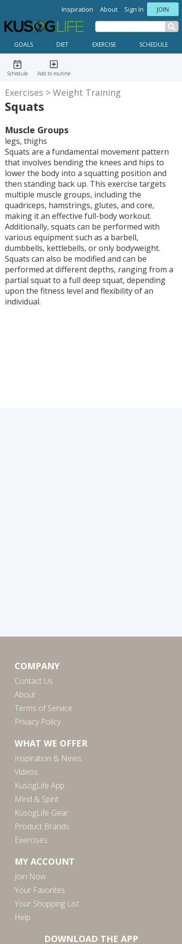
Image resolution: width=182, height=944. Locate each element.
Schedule (153, 44)
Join (163, 9)
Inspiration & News (48, 758)
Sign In (134, 9)
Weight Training (87, 92)
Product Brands (42, 826)
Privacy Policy (38, 721)
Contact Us (34, 681)
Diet (62, 44)
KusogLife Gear (41, 812)
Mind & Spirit (37, 799)
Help (23, 917)
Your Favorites (40, 890)
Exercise (104, 44)
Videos (26, 771)
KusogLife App (40, 785)
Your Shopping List (47, 903)
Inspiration (77, 9)
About (108, 9)
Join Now (30, 876)
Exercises (24, 92)
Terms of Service (43, 708)
